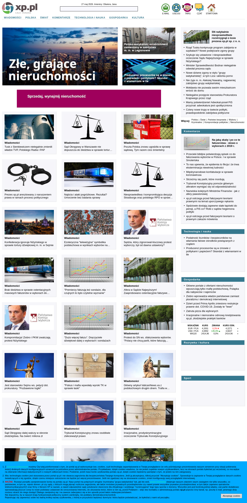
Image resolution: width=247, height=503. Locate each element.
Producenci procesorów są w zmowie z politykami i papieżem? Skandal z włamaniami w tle (213, 251)
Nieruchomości (237, 122)
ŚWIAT (44, 17)
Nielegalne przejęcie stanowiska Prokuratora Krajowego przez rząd (211, 96)
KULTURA (138, 17)
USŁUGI (176, 13)
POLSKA (30, 17)
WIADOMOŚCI (12, 17)
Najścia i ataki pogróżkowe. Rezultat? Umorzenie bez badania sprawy (85, 196)
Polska (194, 119)
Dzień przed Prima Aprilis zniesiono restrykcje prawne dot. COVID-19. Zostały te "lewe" (212, 305)
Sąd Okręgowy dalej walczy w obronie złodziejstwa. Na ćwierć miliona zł (26, 434)
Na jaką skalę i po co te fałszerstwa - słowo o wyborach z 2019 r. (226, 142)
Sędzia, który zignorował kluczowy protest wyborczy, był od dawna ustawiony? (148, 244)
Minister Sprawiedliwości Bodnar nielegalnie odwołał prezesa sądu (211, 67)
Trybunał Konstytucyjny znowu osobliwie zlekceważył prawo (87, 434)
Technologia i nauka (197, 231)
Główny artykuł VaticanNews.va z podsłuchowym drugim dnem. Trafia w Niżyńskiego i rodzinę (145, 387)
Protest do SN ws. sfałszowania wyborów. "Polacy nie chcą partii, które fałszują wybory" (147, 339)
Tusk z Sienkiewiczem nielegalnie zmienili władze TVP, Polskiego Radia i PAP (28, 148)
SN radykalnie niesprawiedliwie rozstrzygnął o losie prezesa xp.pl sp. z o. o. (226, 36)
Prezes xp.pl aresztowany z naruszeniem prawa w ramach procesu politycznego (28, 196)
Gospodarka (192, 279)
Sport (187, 378)
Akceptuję (231, 496)
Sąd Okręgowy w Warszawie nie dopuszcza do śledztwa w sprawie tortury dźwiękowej (87, 148)
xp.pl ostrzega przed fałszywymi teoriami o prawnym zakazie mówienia (210, 218)
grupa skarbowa (158, 482)
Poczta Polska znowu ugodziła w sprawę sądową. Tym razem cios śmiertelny (147, 148)
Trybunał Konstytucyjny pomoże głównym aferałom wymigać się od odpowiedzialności (211, 185)
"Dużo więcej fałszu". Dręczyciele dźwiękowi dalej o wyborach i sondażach (87, 339)
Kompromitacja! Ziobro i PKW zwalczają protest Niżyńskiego (27, 339)
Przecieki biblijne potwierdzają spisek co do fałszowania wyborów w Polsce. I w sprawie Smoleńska (211, 157)
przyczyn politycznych (17, 466)
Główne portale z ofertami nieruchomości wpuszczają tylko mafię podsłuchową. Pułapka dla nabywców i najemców (212, 288)
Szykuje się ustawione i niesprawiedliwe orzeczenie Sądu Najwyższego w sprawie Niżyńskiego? (209, 58)
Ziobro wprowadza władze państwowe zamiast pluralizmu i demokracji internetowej (212, 298)
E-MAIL (165, 13)
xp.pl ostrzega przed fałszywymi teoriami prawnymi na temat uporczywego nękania (210, 200)
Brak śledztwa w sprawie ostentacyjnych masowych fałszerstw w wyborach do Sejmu (28, 291)
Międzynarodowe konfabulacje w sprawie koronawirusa (209, 173)
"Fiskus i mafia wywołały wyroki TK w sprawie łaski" (85, 387)
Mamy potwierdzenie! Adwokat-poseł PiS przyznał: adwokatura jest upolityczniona (209, 104)
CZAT (199, 13)
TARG (188, 13)
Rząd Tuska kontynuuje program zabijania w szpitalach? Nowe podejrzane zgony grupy (211, 49)
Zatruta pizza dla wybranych (202, 311)
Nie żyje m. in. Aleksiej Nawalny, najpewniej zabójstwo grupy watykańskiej (211, 82)
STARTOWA (211, 13)
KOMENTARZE (61, 17)
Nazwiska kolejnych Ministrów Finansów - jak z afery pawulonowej (212, 192)
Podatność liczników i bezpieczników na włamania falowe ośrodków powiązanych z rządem (210, 240)
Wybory (232, 119)
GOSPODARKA (118, 17)
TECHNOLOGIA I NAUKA (89, 17)
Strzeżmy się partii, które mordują (205, 179)
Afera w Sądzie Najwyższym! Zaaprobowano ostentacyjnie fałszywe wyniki (145, 291)
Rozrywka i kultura (196, 342)
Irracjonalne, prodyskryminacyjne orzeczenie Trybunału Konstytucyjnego (146, 434)
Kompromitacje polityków (216, 122)
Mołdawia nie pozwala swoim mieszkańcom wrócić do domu (211, 89)
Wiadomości (12, 142)
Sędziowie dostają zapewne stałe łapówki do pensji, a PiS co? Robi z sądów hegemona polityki (211, 208)
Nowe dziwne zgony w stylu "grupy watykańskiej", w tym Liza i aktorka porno (209, 74)
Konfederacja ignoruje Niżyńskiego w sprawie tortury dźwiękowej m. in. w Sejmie (29, 244)
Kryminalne (196, 122)
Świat (202, 119)
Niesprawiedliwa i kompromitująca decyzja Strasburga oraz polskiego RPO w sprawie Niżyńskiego (148, 196)
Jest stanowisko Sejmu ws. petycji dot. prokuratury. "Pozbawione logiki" (26, 387)
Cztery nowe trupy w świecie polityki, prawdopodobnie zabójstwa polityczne (207, 111)
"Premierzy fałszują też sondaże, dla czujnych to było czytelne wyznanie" (85, 291)
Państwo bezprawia (217, 119)
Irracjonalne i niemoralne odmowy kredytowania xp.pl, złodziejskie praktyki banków (213, 317)
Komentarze (192, 131)
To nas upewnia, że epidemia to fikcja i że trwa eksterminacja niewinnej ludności (212, 166)
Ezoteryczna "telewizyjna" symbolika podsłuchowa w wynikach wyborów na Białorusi (86, 244)
